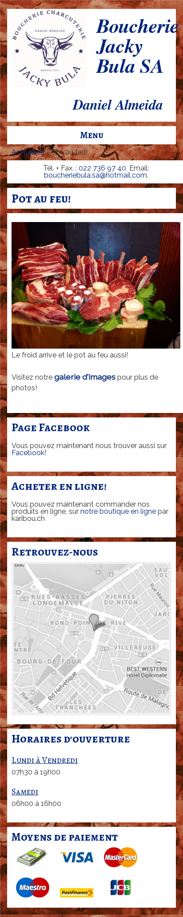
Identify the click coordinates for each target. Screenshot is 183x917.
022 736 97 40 (102, 168)
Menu (91, 135)
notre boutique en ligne (118, 511)
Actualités (28, 152)
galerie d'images (84, 376)
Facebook (28, 453)
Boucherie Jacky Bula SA (137, 47)
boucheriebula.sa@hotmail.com (95, 175)
